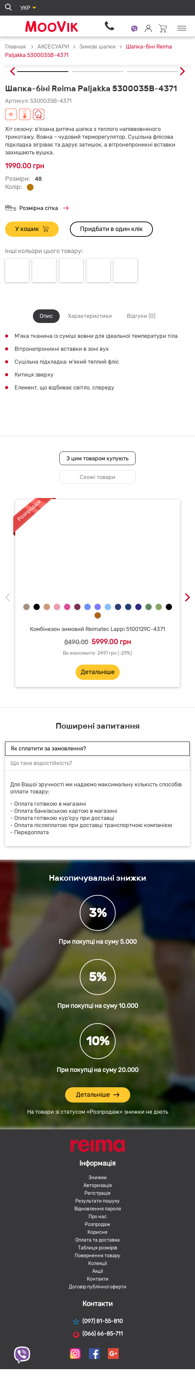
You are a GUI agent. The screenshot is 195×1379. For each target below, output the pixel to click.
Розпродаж (97, 1224)
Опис (46, 316)
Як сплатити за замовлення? (48, 748)
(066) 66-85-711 (97, 1334)
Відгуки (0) (141, 316)
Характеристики (90, 316)
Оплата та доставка (97, 1240)
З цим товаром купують (97, 458)
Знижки (98, 1178)
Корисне (97, 1232)
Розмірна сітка (37, 208)
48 (38, 179)
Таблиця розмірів (97, 1248)
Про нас (98, 1217)
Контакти (98, 1279)
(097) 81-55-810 (98, 1321)
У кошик (31, 229)
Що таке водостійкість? (41, 763)
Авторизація (97, 1185)
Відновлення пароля (97, 1209)
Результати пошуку (97, 1201)
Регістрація (97, 1193)
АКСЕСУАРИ (53, 46)
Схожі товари (97, 477)
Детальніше (98, 672)
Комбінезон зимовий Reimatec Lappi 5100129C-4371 (97, 629)
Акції (97, 1271)
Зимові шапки (97, 46)
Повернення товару (97, 1256)
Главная (15, 46)
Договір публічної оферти (97, 1287)
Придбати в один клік (111, 229)
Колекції (97, 1263)
